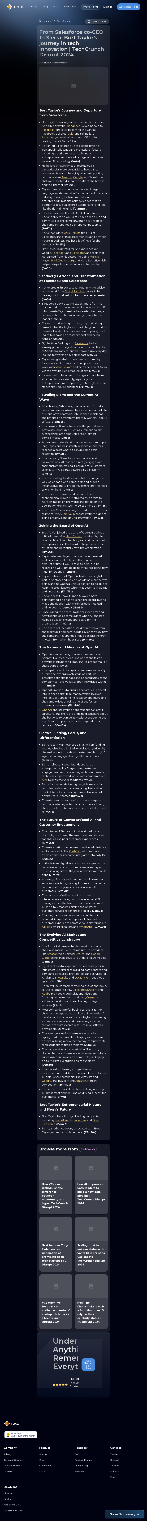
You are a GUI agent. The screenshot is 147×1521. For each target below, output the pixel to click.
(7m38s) (94, 370)
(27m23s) (62, 1124)
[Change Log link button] (91, 1466)
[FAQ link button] (91, 1454)
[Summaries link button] (55, 1466)
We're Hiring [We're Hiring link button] (90, 6)
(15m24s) (50, 685)
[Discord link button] (126, 1460)
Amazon (66, 177)
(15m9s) (63, 665)
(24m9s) (47, 961)
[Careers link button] (20, 1471)
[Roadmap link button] (91, 1471)
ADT (45, 779)
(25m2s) (58, 1005)
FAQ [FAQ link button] (45, 6)
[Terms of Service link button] (20, 1460)
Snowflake (61, 977)
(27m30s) (90, 1132)
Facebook (48, 129)
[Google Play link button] (20, 1510)
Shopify (92, 989)
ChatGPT (75, 851)
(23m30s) (100, 926)
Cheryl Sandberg (75, 291)
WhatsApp (86, 926)
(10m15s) (67, 489)
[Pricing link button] (55, 1454)
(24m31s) (56, 981)
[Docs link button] (55, 1471)
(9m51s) (47, 473)
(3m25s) (60, 244)
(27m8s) (62, 1096)
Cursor (90, 997)
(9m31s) (60, 453)
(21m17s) (54, 874)
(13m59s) (79, 607)
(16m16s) (60, 725)
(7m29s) (92, 354)
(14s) (73, 141)
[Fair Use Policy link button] (20, 1466)
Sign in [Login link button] (107, 6)
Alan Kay (66, 514)
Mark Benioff (71, 233)
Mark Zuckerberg (62, 260)
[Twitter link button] (126, 1454)
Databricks (81, 977)
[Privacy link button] (20, 1454)
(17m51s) (87, 779)
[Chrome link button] (20, 1493)
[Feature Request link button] (91, 1460)
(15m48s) (74, 705)
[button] (45, 21)
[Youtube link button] (126, 1466)
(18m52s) (77, 796)
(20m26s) (48, 858)
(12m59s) (70, 571)
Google (78, 177)
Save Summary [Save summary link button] (124, 1514)
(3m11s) (81, 208)
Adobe (46, 993)
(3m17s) (47, 228)
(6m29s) (56, 319)
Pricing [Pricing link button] (33, 6)
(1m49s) (69, 184)
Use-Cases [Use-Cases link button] (70, 6)
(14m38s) (88, 639)
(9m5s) (65, 437)
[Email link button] (126, 1477)
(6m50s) (57, 338)
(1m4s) (75, 161)
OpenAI (47, 709)
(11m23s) (97, 517)
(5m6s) (46, 299)
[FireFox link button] (20, 1499)
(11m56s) (47, 551)
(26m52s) (65, 1084)
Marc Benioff (63, 367)
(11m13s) (101, 505)
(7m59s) (87, 387)
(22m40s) (63, 891)
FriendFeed (73, 126)
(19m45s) (48, 842)
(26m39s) (48, 1064)
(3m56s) (47, 268)
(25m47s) (63, 1028)
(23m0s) (97, 910)
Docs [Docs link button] (56, 6)
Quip (70, 133)
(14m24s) (65, 623)
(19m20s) (48, 812)
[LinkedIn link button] (126, 1471)
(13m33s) (67, 591)
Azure (80, 953)
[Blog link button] (55, 1460)
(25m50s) (90, 1044)
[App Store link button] (20, 1505)
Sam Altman (74, 536)
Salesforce (48, 137)
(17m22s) (47, 760)
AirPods (47, 926)
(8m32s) (59, 421)
